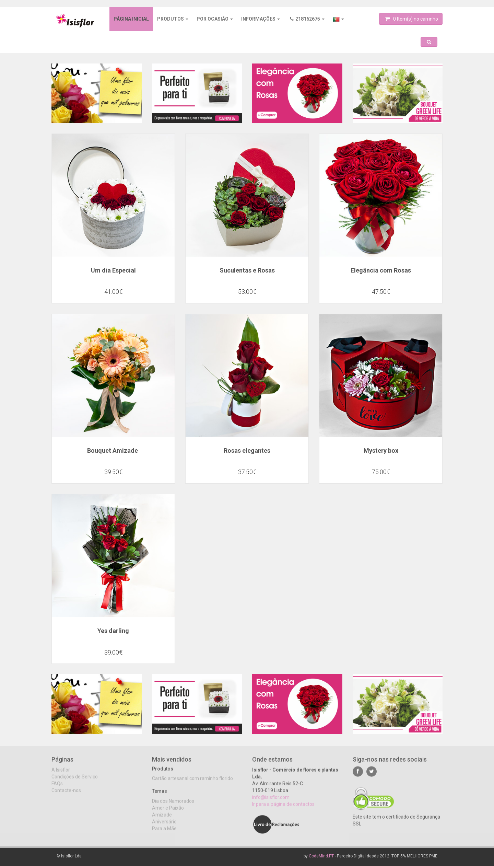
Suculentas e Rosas (247, 270)
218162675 (307, 19)
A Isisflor (60, 774)
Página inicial (131, 19)
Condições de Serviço (74, 781)
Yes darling (113, 630)
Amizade (162, 819)
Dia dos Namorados (173, 805)
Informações (260, 19)
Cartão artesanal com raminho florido (192, 783)
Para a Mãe (164, 833)
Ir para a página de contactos (283, 808)
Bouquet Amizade (113, 450)
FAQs (57, 788)
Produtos (172, 19)
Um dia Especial (113, 270)
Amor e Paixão (168, 812)
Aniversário (164, 826)
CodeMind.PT (321, 856)
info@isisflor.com (271, 802)
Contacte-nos (66, 795)
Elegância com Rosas (381, 270)
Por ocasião (215, 19)
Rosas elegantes (247, 450)
